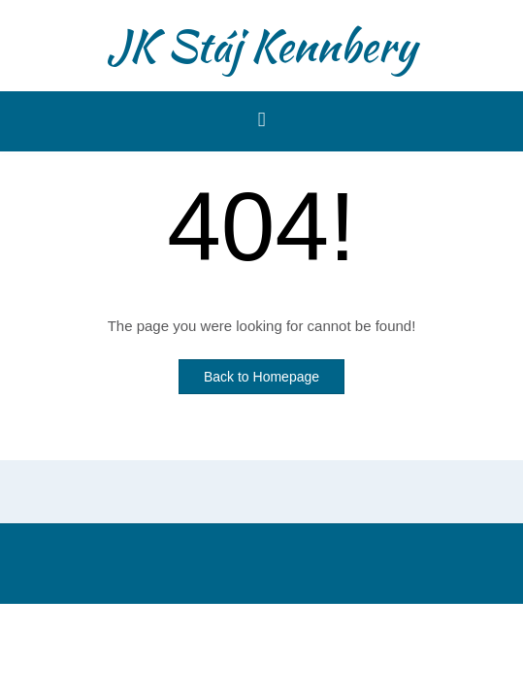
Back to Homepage (261, 376)
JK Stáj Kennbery (261, 45)
